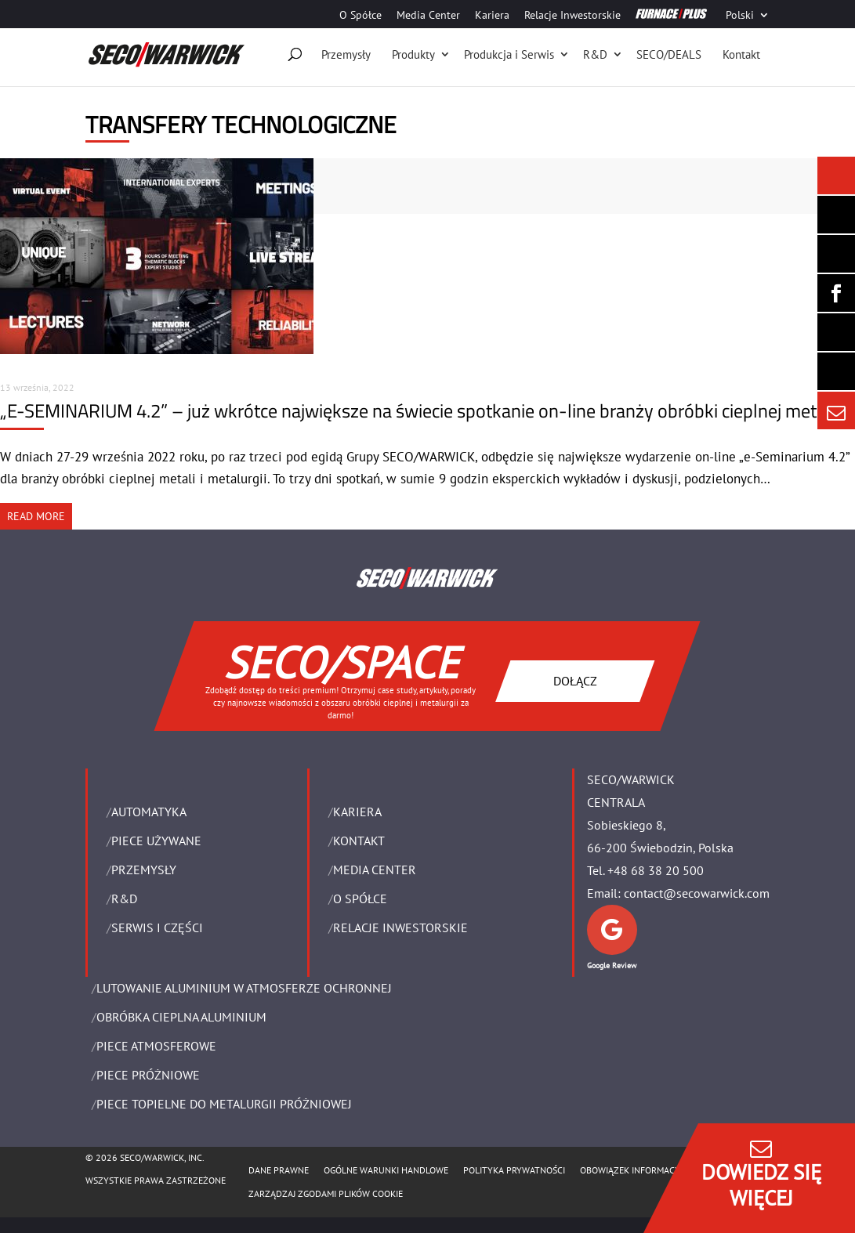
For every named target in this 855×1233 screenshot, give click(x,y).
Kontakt (741, 54)
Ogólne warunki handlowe (386, 1170)
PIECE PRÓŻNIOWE (148, 1075)
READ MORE (36, 516)
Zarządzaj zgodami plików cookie (325, 1193)
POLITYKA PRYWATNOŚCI (514, 1170)
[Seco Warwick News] (836, 175)
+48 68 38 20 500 (655, 870)
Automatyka (149, 811)
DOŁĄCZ (575, 681)
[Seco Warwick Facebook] (836, 293)
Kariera (492, 15)
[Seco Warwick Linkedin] (836, 254)
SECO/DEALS (668, 54)
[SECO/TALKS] (836, 332)
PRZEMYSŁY (143, 869)
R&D (595, 54)
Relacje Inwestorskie (572, 15)
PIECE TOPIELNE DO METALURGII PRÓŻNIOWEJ (224, 1104)
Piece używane (156, 840)
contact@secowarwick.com (697, 893)
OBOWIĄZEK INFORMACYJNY (637, 1170)
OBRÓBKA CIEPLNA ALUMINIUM (181, 1017)
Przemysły (346, 54)
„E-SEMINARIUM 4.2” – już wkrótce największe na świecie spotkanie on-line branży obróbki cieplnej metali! (419, 410)
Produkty (413, 54)
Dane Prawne (278, 1170)
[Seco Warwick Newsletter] (836, 214)
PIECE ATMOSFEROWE (156, 1046)
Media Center (428, 15)
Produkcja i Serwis (509, 54)
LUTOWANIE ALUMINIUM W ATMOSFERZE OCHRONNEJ (244, 988)
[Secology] (836, 371)
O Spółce (360, 15)
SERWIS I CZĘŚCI (157, 927)
